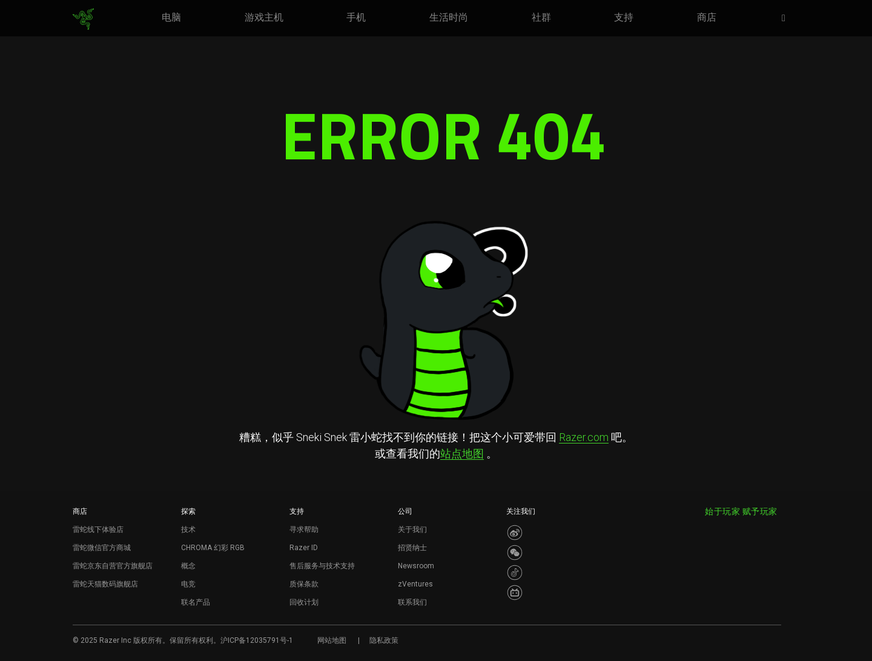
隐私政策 (383, 640)
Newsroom (416, 566)
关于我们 (412, 529)
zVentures (415, 584)
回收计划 (304, 602)
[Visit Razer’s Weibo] (514, 532)
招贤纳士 (412, 547)
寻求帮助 (304, 529)
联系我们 (412, 602)
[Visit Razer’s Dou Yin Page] (514, 572)
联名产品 (195, 602)
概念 (188, 566)
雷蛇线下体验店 (98, 529)
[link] (83, 19)
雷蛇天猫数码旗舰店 (105, 584)
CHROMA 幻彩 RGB (213, 547)
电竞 (188, 584)
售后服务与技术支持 (322, 566)
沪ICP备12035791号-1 (256, 640)
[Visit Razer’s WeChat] (514, 552)
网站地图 (331, 640)
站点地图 (462, 453)
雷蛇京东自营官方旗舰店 (113, 566)
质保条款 (304, 584)
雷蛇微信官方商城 (102, 547)
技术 (188, 529)
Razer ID (303, 547)
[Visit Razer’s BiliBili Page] (514, 592)
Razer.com (584, 437)
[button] (787, 19)
